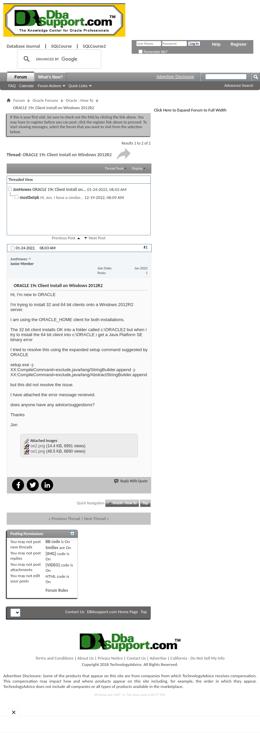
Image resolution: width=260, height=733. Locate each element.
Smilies (51, 547)
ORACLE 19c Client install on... (59, 189)
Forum (20, 77)
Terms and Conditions (54, 658)
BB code (52, 541)
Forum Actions (49, 86)
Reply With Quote (131, 481)
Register (239, 44)
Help (216, 44)
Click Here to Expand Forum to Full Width (190, 109)
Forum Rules (56, 590)
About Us (86, 658)
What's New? (50, 77)
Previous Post (64, 237)
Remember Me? (152, 52)
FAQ (12, 86)
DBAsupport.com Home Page (112, 611)
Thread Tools (114, 168)
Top (145, 503)
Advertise (158, 658)
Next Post (97, 237)
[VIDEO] (52, 564)
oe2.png (37, 446)
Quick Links (78, 86)
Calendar (26, 86)
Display (137, 168)
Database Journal (23, 46)
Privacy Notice (110, 658)
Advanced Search (238, 85)
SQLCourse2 (94, 46)
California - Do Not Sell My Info (197, 658)
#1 (146, 247)
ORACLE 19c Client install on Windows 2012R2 (67, 155)
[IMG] (50, 553)
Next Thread (95, 518)
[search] (58, 59)
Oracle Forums (45, 100)
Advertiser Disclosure (175, 76)
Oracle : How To (80, 100)
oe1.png (37, 451)
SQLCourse (61, 46)
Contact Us (74, 611)
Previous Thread (65, 518)
